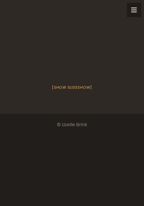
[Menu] (134, 10)
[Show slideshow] (72, 87)
